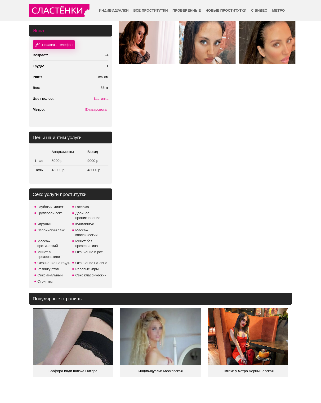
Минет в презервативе (48, 254)
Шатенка (101, 98)
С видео (259, 10)
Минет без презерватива (86, 243)
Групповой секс (49, 213)
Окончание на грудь (53, 263)
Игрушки (44, 224)
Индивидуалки (114, 10)
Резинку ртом (48, 269)
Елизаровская (96, 109)
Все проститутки (150, 10)
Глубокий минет (50, 207)
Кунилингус (84, 224)
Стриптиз (45, 281)
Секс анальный (50, 275)
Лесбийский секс (51, 230)
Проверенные (187, 10)
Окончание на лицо (91, 263)
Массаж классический (86, 232)
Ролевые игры (87, 269)
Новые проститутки (225, 10)
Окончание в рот (89, 252)
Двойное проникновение (87, 215)
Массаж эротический (47, 243)
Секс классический (91, 275)
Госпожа (82, 207)
